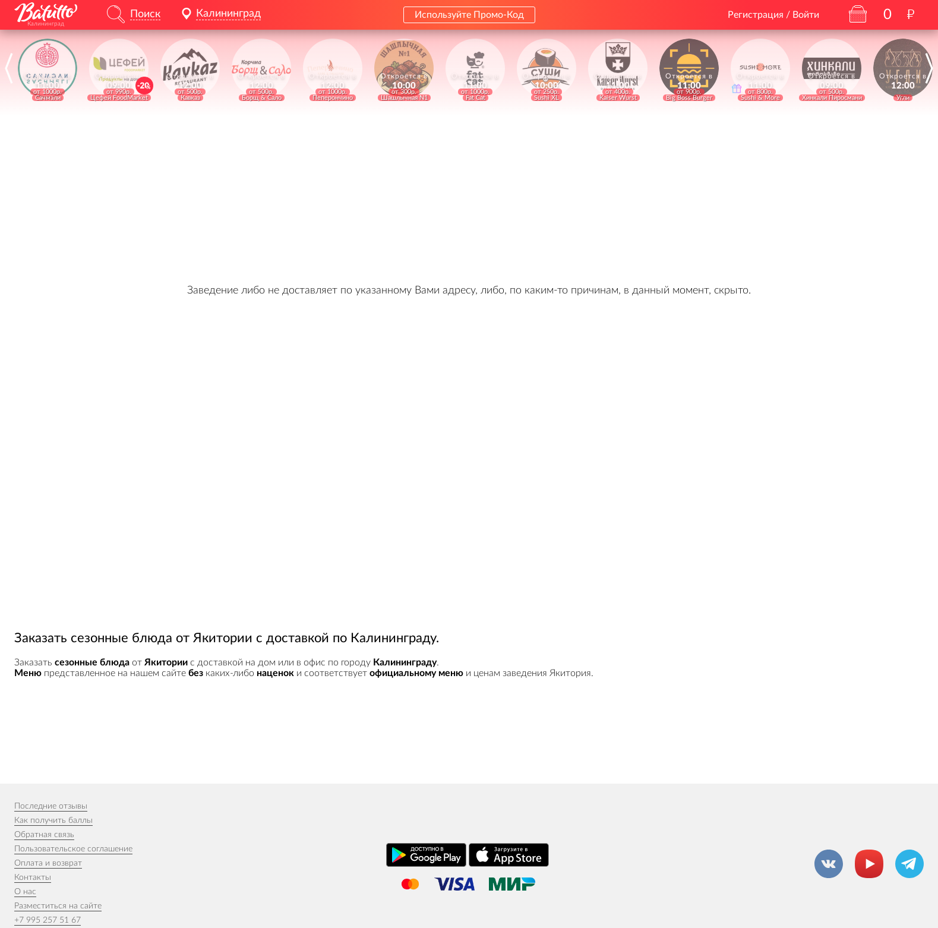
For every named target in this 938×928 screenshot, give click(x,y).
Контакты (32, 877)
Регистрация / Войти (773, 15)
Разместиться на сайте (58, 906)
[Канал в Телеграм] (909, 864)
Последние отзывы (50, 806)
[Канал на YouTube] (869, 864)
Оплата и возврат (48, 863)
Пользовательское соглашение (73, 849)
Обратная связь (44, 835)
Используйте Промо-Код (469, 15)
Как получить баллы (53, 820)
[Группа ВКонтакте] (828, 864)
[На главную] (45, 12)
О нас (25, 892)
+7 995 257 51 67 (47, 920)
